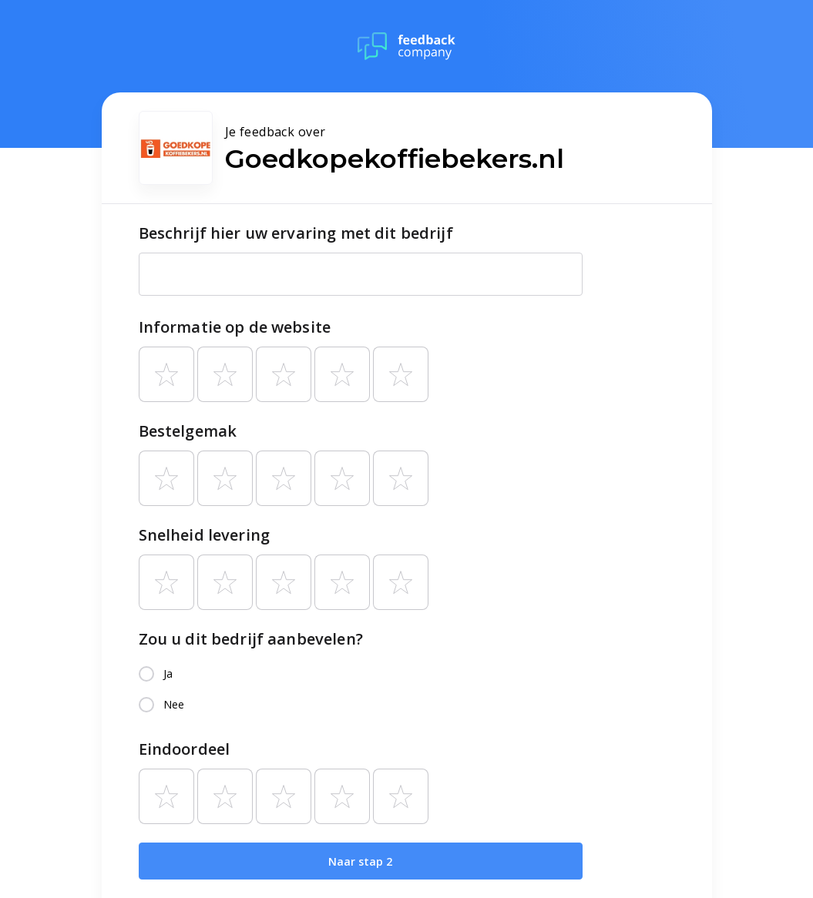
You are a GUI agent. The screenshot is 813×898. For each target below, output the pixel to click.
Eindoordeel (184, 749)
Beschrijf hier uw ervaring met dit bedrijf (296, 233)
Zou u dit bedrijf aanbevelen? (251, 638)
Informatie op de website (235, 327)
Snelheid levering (204, 534)
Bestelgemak (188, 431)
